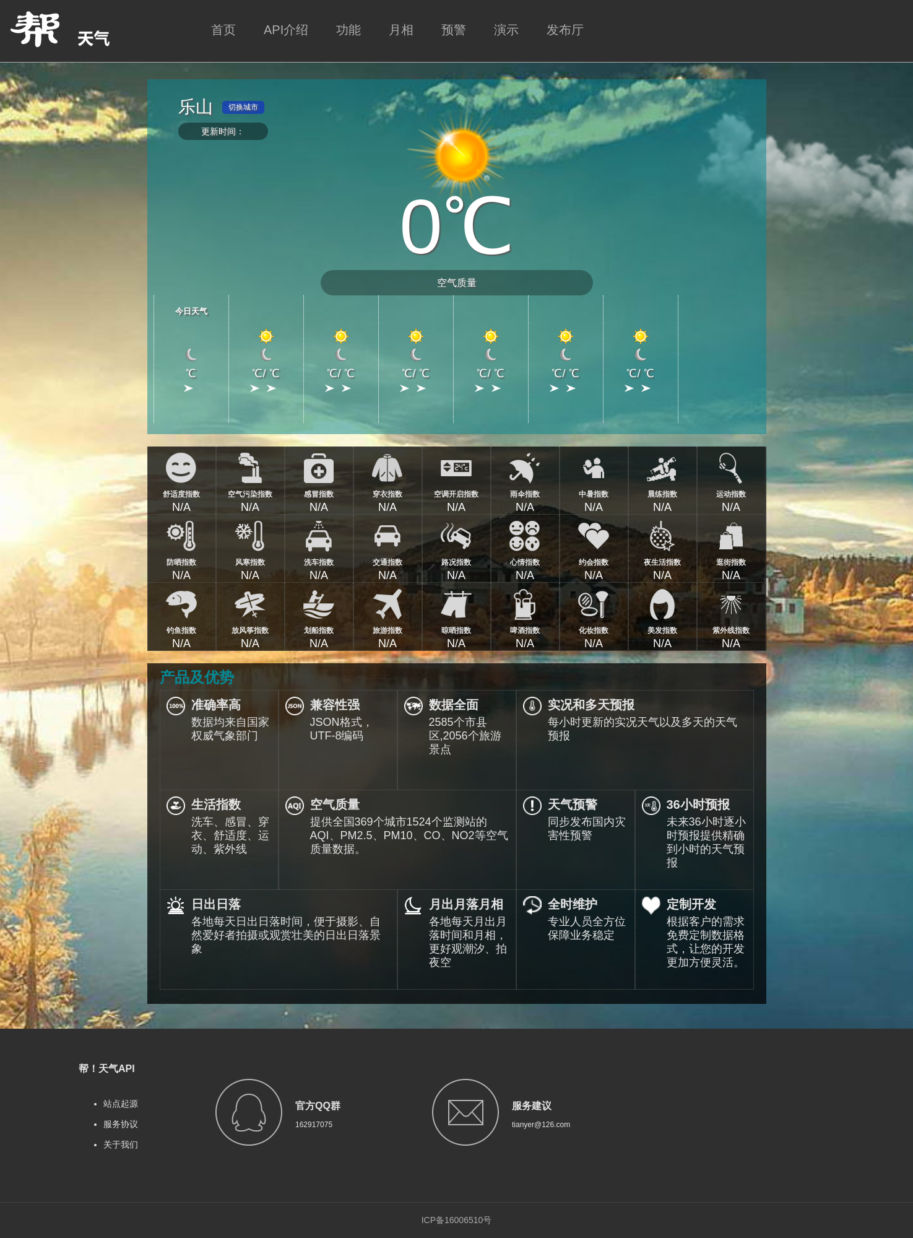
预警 (453, 30)
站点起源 (120, 1104)
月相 (401, 30)
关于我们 (120, 1144)
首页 (223, 30)
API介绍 (286, 30)
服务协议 (120, 1124)
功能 (348, 30)
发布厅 (565, 30)
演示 (506, 30)
